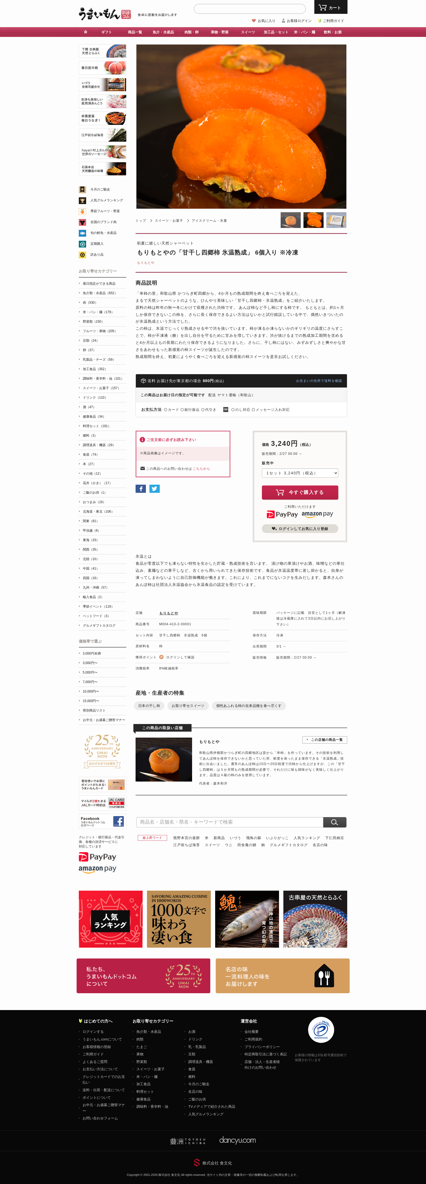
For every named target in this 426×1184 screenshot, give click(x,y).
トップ (141, 221)
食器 (191, 1069)
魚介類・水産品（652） (100, 293)
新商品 (219, 838)
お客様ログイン (299, 21)
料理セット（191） (97, 426)
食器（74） (91, 454)
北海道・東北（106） (98, 511)
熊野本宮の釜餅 (186, 838)
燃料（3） (90, 435)
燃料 (191, 1077)
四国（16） (91, 578)
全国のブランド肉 (103, 222)
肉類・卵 (191, 32)
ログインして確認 (180, 657)
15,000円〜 (91, 701)
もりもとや (146, 263)
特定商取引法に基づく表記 (266, 1054)
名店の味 (320, 845)
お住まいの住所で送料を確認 (319, 381)
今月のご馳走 (100, 189)
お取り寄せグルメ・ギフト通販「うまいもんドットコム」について (144, 975)
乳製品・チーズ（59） (99, 359)
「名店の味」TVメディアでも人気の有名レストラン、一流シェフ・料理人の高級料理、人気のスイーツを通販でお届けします (283, 975)
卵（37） (89, 350)
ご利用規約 (253, 1039)
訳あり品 (97, 254)
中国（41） (91, 568)
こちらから (201, 469)
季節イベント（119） (98, 606)
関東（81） (91, 521)
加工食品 (143, 1084)
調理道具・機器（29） (99, 445)
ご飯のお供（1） (95, 492)
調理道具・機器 (200, 1062)
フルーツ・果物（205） (100, 331)
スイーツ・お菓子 (169, 221)
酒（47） (89, 407)
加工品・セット (276, 32)
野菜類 (141, 1062)
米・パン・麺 (304, 32)
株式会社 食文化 (217, 1163)
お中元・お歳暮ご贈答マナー (104, 720)
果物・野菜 (219, 32)
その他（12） (93, 473)
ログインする (93, 1032)
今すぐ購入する (300, 492)
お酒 (191, 1032)
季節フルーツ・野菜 (105, 211)
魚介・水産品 (163, 32)
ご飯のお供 (197, 1099)
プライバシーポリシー (262, 1047)
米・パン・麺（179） (98, 312)
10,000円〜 (91, 691)
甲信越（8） (92, 530)
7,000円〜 (90, 682)
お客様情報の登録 (97, 1047)
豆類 (191, 1054)
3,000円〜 (90, 663)
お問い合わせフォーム (100, 1118)
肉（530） (90, 302)
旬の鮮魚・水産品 (103, 233)
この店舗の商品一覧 (327, 740)
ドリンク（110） (95, 397)
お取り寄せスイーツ (188, 706)
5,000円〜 (90, 672)
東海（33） (91, 540)
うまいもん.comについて (102, 1039)
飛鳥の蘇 (253, 838)
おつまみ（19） (94, 502)
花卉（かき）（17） (97, 483)
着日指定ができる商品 (99, 283)
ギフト (106, 32)
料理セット (145, 1092)
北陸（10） (91, 559)
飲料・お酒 (333, 32)
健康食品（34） (94, 416)
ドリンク (195, 1039)
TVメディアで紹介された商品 (211, 1106)
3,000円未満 (92, 653)
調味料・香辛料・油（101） (103, 378)
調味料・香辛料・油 (152, 1106)
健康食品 (143, 1099)
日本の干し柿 (149, 706)
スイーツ (248, 32)
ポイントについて (97, 1098)
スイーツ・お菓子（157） (102, 388)
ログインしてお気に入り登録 (300, 528)
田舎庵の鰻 (246, 845)
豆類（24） (91, 340)
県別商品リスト (94, 710)
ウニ (229, 845)
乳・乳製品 (197, 1047)
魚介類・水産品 (148, 1032)
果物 (139, 1054)
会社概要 (252, 1032)
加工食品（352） (95, 369)
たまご (141, 1047)
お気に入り (266, 21)
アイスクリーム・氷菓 (209, 221)
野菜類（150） (94, 321)
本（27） (89, 464)
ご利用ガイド (333, 21)
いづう (235, 838)
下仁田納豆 (334, 838)
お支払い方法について (100, 1069)
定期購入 (97, 244)
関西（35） (91, 549)
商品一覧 (135, 32)
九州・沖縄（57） (96, 587)
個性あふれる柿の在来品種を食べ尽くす (249, 706)
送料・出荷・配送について (104, 1090)
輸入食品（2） (93, 597)
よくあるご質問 (95, 1062)
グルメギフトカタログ (289, 845)
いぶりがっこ (277, 838)
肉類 (139, 1039)
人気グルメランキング (106, 200)
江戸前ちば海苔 (186, 845)
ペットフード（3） (97, 616)
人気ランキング (307, 838)
